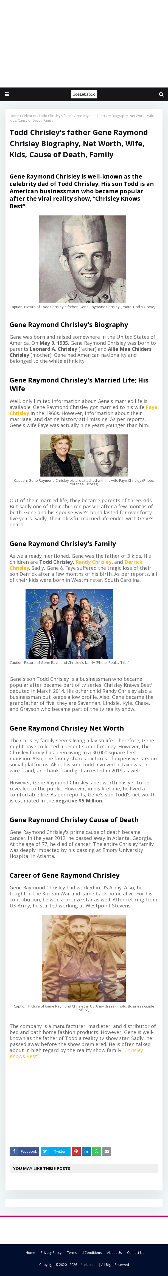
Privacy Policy (51, 1252)
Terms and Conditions (84, 1252)
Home (14, 115)
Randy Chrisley (93, 562)
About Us (114, 1252)
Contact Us (135, 1252)
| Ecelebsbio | (88, 1264)
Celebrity (29, 115)
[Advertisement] (84, 43)
